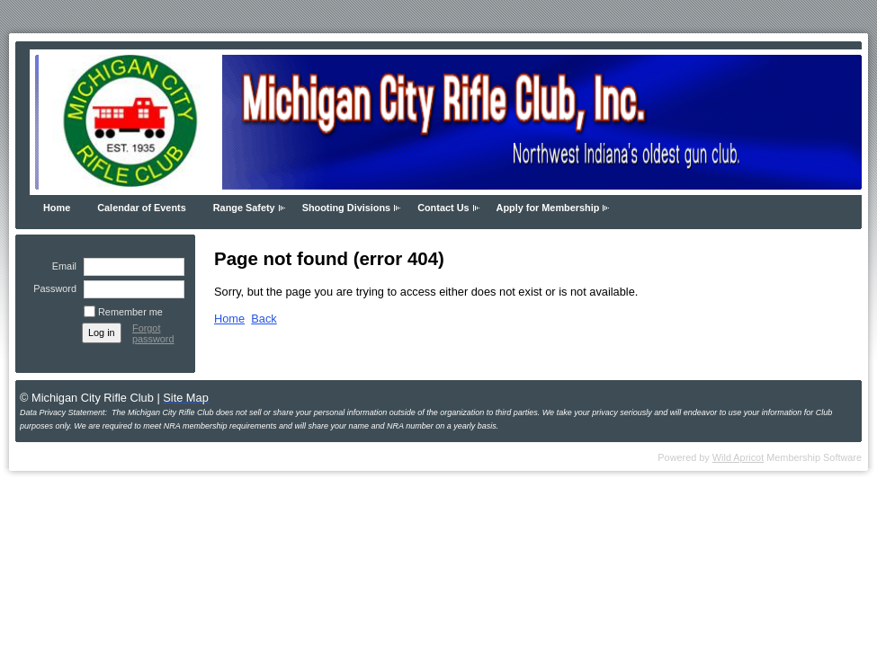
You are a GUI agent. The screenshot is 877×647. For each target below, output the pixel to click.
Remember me (130, 311)
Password (51, 288)
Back (263, 318)
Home (56, 207)
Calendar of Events (141, 207)
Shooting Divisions (346, 207)
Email (61, 266)
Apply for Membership (548, 207)
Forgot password (153, 333)
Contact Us (443, 207)
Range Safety (244, 207)
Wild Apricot (738, 457)
